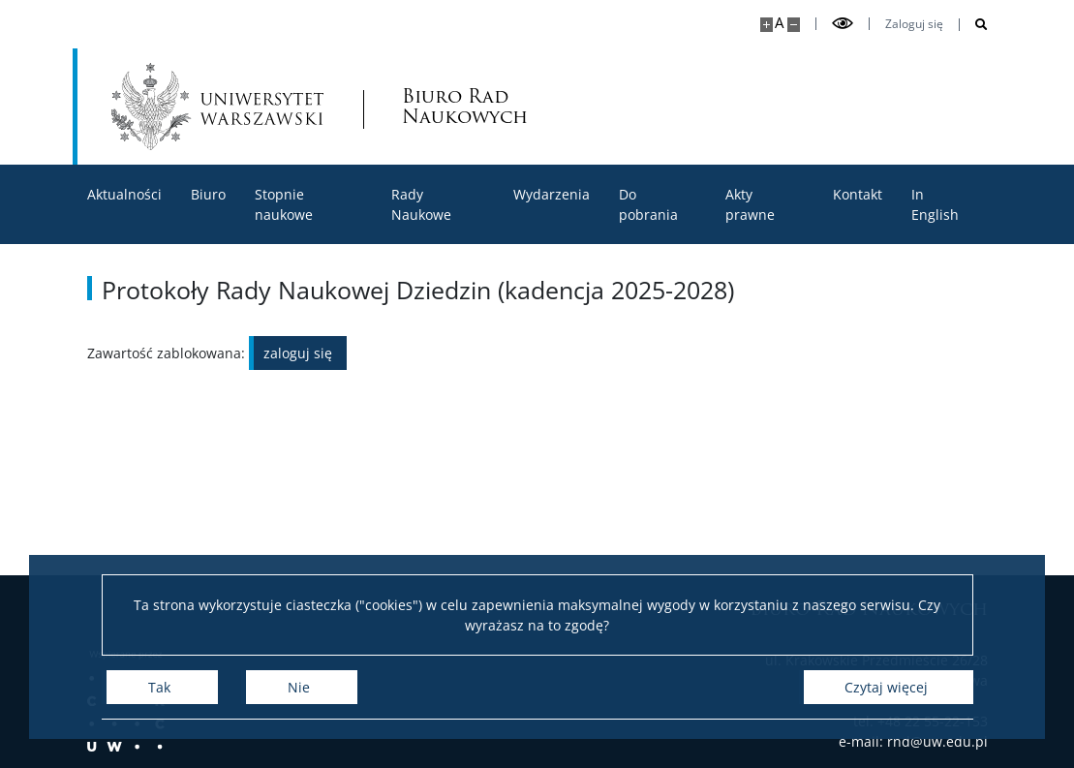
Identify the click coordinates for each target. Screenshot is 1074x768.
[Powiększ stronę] (766, 24)
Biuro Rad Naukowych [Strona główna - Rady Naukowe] (465, 106)
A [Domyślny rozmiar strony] (779, 22)
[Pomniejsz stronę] (793, 24)
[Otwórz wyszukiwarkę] (974, 24)
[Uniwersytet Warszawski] (217, 106)
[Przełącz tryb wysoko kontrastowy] (842, 23)
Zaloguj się (914, 24)
